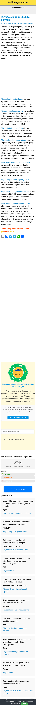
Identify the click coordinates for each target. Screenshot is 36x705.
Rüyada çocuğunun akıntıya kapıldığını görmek (18, 692)
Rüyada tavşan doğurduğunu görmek (15, 191)
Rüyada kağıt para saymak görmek (16, 610)
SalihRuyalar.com (18, 2)
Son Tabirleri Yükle (18, 489)
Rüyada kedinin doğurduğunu (12, 99)
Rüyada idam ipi (9, 673)
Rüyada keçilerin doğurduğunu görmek (16, 162)
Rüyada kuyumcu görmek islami (15, 532)
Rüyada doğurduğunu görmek (12, 111)
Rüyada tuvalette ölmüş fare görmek (17, 513)
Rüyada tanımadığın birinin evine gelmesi (15, 653)
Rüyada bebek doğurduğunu (12, 128)
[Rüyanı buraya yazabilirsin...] (17, 431)
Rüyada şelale (8, 571)
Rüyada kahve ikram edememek (15, 550)
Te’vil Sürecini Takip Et (18, 417)
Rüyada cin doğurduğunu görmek (13, 140)
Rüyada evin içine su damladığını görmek (15, 629)
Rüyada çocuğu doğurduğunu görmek (15, 203)
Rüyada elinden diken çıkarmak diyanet (15, 590)
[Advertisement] (18, 79)
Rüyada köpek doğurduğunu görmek (15, 180)
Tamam (24, 703)
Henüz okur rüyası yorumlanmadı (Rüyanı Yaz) (17, 23)
